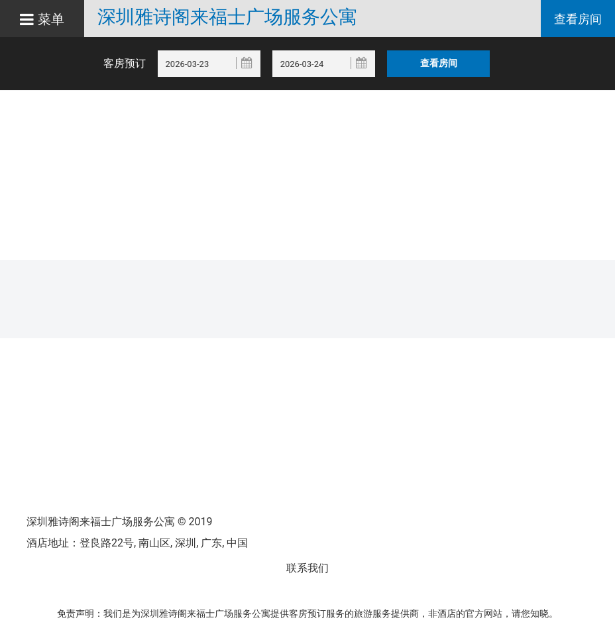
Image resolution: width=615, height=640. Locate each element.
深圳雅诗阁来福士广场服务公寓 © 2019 (119, 521)
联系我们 (307, 568)
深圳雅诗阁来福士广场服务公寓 (227, 17)
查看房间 (578, 19)
